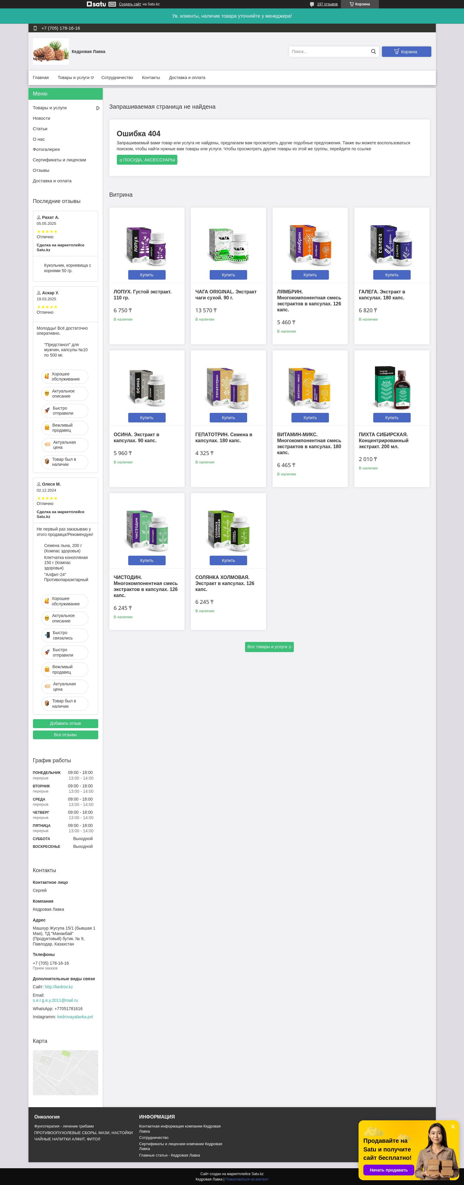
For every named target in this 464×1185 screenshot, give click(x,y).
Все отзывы (65, 734)
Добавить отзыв (65, 723)
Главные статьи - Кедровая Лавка (169, 1155)
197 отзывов (327, 4)
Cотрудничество (154, 1137)
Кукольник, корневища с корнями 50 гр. (67, 268)
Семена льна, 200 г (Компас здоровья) (63, 548)
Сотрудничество (117, 77)
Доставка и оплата (187, 77)
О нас (39, 139)
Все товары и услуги (267, 646)
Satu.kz (258, 1174)
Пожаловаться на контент (247, 1179)
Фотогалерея (46, 149)
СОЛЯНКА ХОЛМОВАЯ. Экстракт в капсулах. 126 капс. (224, 583)
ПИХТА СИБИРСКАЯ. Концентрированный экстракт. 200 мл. (384, 440)
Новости (41, 118)
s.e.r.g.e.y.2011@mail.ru (55, 1000)
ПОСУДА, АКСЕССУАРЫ (149, 159)
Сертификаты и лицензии (59, 159)
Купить (146, 274)
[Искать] (373, 51)
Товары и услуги (74, 77)
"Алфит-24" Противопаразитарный (66, 577)
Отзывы (41, 170)
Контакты (151, 77)
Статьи (40, 128)
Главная (41, 77)
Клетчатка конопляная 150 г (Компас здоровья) (66, 562)
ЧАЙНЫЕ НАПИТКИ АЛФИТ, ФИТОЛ (67, 1139)
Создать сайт (130, 4)
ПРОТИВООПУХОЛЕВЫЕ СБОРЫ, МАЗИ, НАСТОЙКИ (83, 1133)
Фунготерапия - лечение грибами (64, 1126)
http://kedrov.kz (59, 986)
